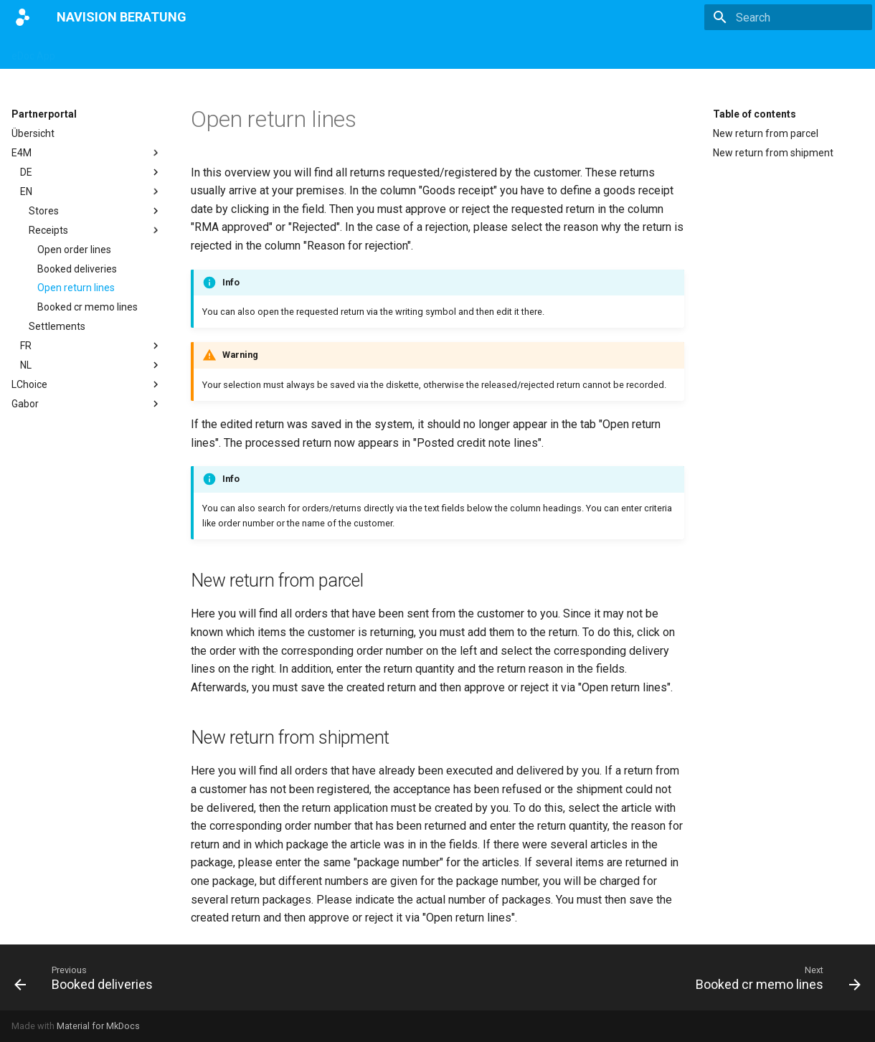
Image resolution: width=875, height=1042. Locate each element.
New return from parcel (765, 133)
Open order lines (74, 249)
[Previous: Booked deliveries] (87, 977)
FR (91, 345)
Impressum (439, 51)
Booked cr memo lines (87, 307)
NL (91, 365)
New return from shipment (773, 152)
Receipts (95, 230)
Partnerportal (364, 51)
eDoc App (33, 51)
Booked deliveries (77, 269)
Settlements (57, 326)
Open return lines (76, 287)
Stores (95, 210)
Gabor (86, 403)
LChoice (86, 384)
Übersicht (33, 133)
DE (91, 172)
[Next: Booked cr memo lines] (774, 977)
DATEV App (180, 51)
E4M (305, 51)
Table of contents (754, 114)
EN (91, 191)
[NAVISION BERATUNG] (22, 17)
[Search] (788, 17)
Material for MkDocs (98, 1025)
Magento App (105, 51)
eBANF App (251, 51)
